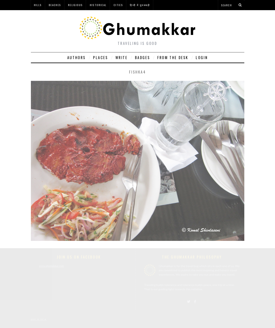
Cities (118, 5)
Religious (75, 5)
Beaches (55, 5)
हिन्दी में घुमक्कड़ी (140, 5)
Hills (38, 5)
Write (121, 57)
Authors (76, 57)
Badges (142, 57)
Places (100, 57)
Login (202, 57)
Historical (98, 5)
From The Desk (172, 57)
